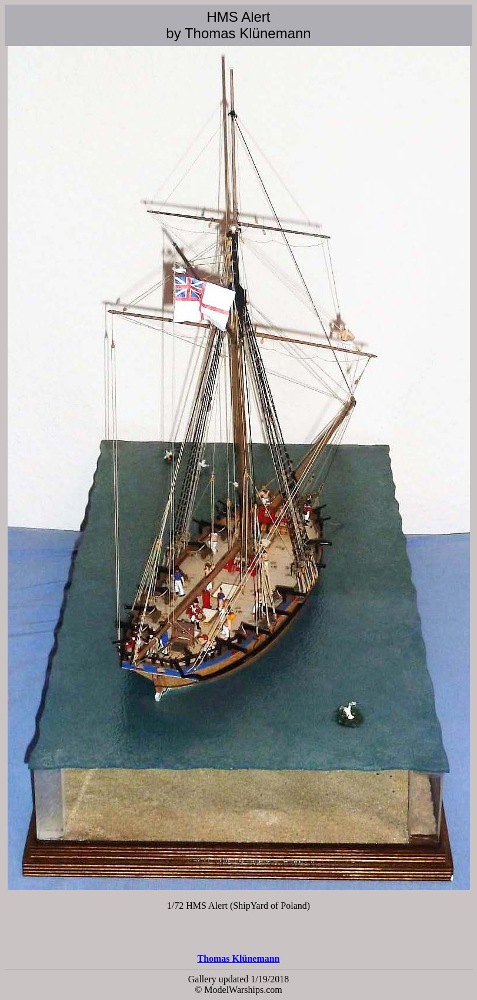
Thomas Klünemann (238, 959)
